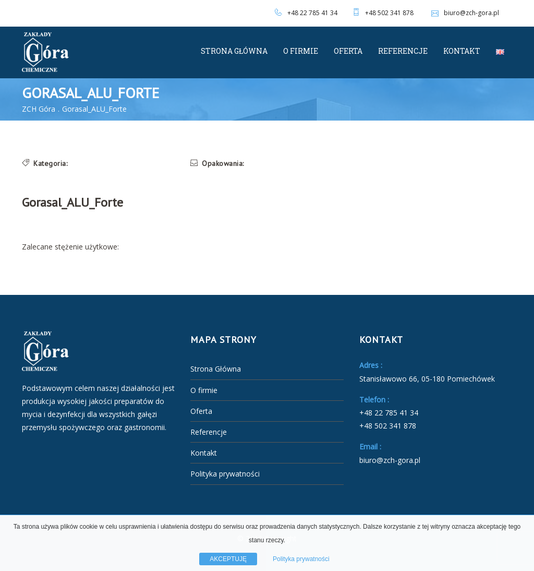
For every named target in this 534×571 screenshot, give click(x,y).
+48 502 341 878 (389, 12)
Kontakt (461, 51)
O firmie (300, 51)
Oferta (348, 51)
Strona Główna (234, 51)
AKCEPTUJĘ (228, 559)
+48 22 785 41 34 (312, 12)
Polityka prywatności (225, 474)
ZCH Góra (38, 109)
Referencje (403, 51)
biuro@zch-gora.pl (464, 12)
